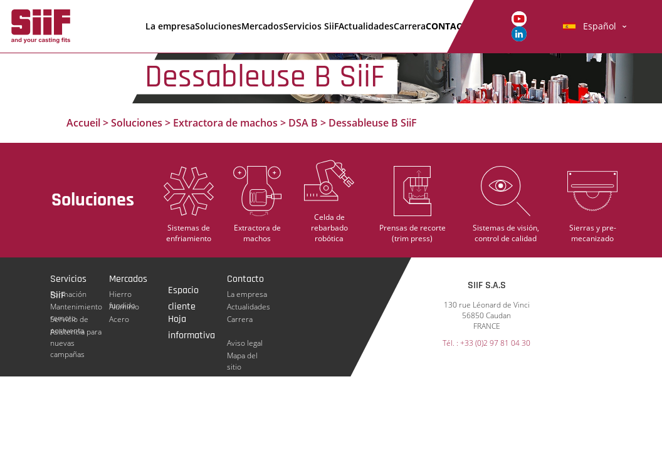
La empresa (170, 26)
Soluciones (218, 26)
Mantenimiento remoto (76, 307)
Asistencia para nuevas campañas (76, 332)
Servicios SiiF (311, 26)
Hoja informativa (191, 320)
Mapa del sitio (242, 355)
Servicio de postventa (69, 319)
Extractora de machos (225, 123)
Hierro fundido (122, 294)
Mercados (262, 26)
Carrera (410, 26)
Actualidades (366, 26)
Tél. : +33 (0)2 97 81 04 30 (486, 343)
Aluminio (124, 306)
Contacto (450, 26)
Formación (68, 294)
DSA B (303, 123)
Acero (119, 319)
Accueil (83, 123)
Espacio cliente (183, 291)
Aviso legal (245, 343)
